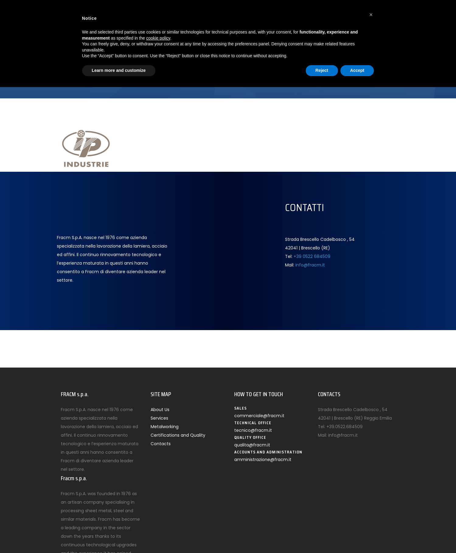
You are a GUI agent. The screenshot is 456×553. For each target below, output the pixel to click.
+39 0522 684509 (312, 256)
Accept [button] (357, 70)
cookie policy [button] (158, 38)
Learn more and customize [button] (119, 70)
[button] (371, 14)
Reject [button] (321, 70)
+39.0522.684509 (344, 427)
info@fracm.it (310, 265)
